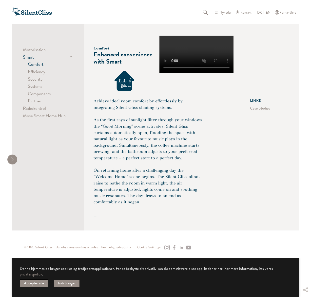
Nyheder (225, 12)
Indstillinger (67, 283)
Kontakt (246, 12)
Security (35, 79)
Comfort (35, 64)
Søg (208, 12)
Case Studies (260, 108)
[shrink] (12, 159)
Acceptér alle (34, 283)
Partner (34, 100)
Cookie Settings (149, 247)
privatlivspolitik (31, 274)
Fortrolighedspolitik (116, 247)
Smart (28, 57)
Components (39, 93)
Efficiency (36, 71)
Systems (35, 86)
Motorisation (34, 49)
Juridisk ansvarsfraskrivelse (77, 247)
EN (268, 13)
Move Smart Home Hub (44, 115)
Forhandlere (288, 12)
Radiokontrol (34, 108)
